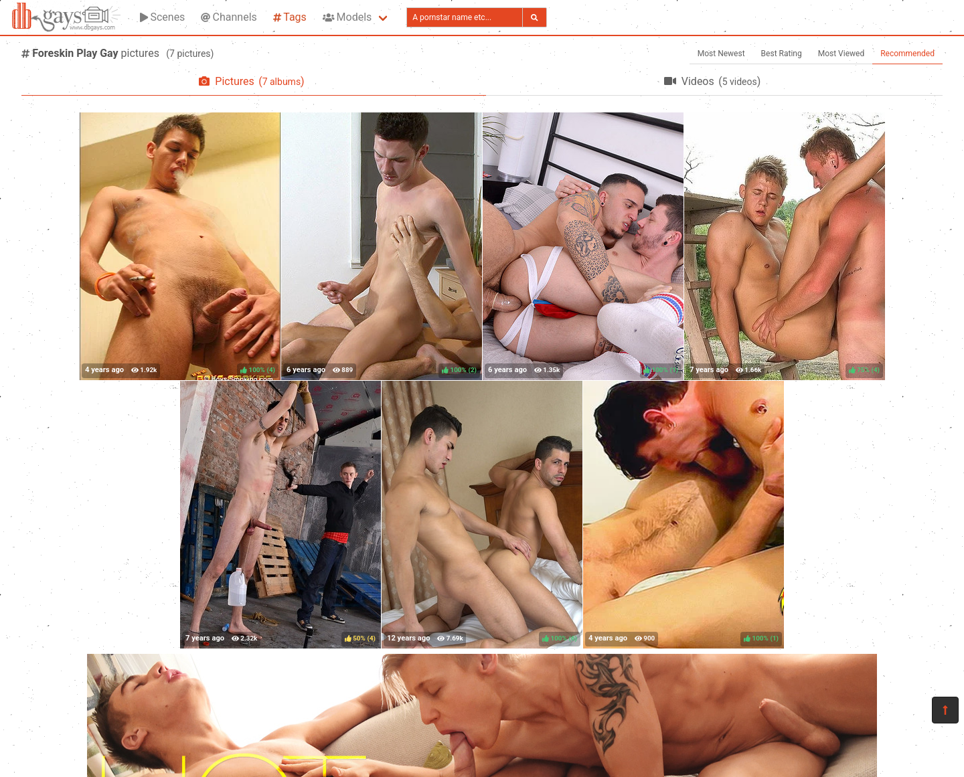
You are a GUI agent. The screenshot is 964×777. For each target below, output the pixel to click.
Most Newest (721, 53)
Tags (290, 17)
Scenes (162, 17)
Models (347, 17)
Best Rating (781, 53)
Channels (228, 17)
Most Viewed (841, 53)
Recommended (907, 53)
